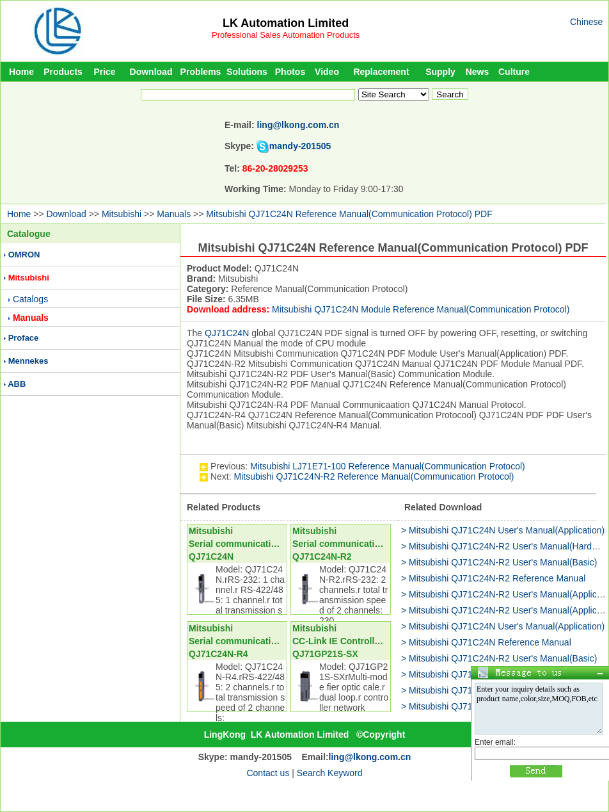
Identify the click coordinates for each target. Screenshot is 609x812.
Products (63, 72)
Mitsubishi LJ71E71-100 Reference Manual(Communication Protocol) (387, 466)
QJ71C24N (227, 333)
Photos (290, 72)
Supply (440, 72)
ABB (17, 384)
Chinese (586, 22)
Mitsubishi (121, 214)
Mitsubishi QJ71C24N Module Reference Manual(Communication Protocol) (420, 309)
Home (21, 72)
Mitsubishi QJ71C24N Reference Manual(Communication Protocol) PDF (349, 214)
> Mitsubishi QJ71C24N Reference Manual (486, 642)
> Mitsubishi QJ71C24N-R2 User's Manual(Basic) (499, 562)
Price (104, 72)
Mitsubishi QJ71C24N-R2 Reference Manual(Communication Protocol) (373, 476)
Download (151, 72)
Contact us (267, 773)
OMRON (24, 254)
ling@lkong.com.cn (298, 125)
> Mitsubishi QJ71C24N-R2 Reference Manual (493, 578)
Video (327, 72)
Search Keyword (330, 773)
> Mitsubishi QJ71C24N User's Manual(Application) (503, 530)
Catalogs (30, 299)
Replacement (381, 72)
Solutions (246, 72)
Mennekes (28, 361)
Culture (514, 72)
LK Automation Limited (286, 23)
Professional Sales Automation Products (286, 35)
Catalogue (29, 234)
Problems (200, 72)
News (477, 72)
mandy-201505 (300, 146)
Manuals (174, 214)
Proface (23, 338)
